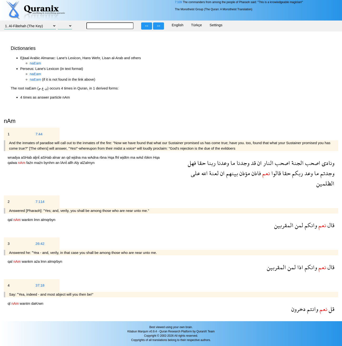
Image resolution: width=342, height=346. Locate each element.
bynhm (49, 163)
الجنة (297, 163)
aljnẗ (37, 157)
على (195, 173)
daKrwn (37, 303)
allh (71, 163)
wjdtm (125, 157)
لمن (298, 225)
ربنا (211, 163)
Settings (215, 25)
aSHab (27, 157)
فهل (192, 163)
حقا (201, 163)
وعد (308, 173)
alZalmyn (87, 163)
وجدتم (326, 173)
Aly (77, 163)
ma (85, 157)
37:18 (40, 285)
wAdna (93, 157)
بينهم (231, 173)
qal (10, 220)
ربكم (297, 173)
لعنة (213, 173)
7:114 (40, 201)
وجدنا (242, 163)
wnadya (14, 157)
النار (267, 163)
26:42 (40, 243)
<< (146, 26)
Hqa (111, 157)
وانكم (310, 225)
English (177, 25)
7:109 (178, 2)
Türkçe (196, 25)
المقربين (283, 225)
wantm (25, 303)
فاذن (255, 173)
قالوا (275, 173)
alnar (57, 157)
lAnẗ (64, 163)
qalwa (13, 163)
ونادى (327, 163)
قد (252, 163)
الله (204, 173)
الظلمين (325, 183)
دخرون (298, 309)
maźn (39, 163)
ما (232, 163)
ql (9, 303)
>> (158, 26)
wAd (140, 157)
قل (330, 309)
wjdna (76, 157)
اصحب (312, 163)
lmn (37, 220)
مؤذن (244, 173)
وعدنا (222, 163)
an (63, 157)
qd (68, 157)
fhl (117, 157)
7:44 (38, 134)
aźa (37, 261)
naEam (35, 63)
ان (259, 163)
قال (330, 225)
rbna (103, 157)
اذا (299, 267)
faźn (30, 163)
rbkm (148, 157)
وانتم (312, 309)
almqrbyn (48, 220)
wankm (28, 220)
